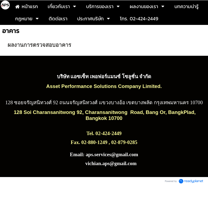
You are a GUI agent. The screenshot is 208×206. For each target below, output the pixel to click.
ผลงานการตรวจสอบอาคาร (39, 45)
